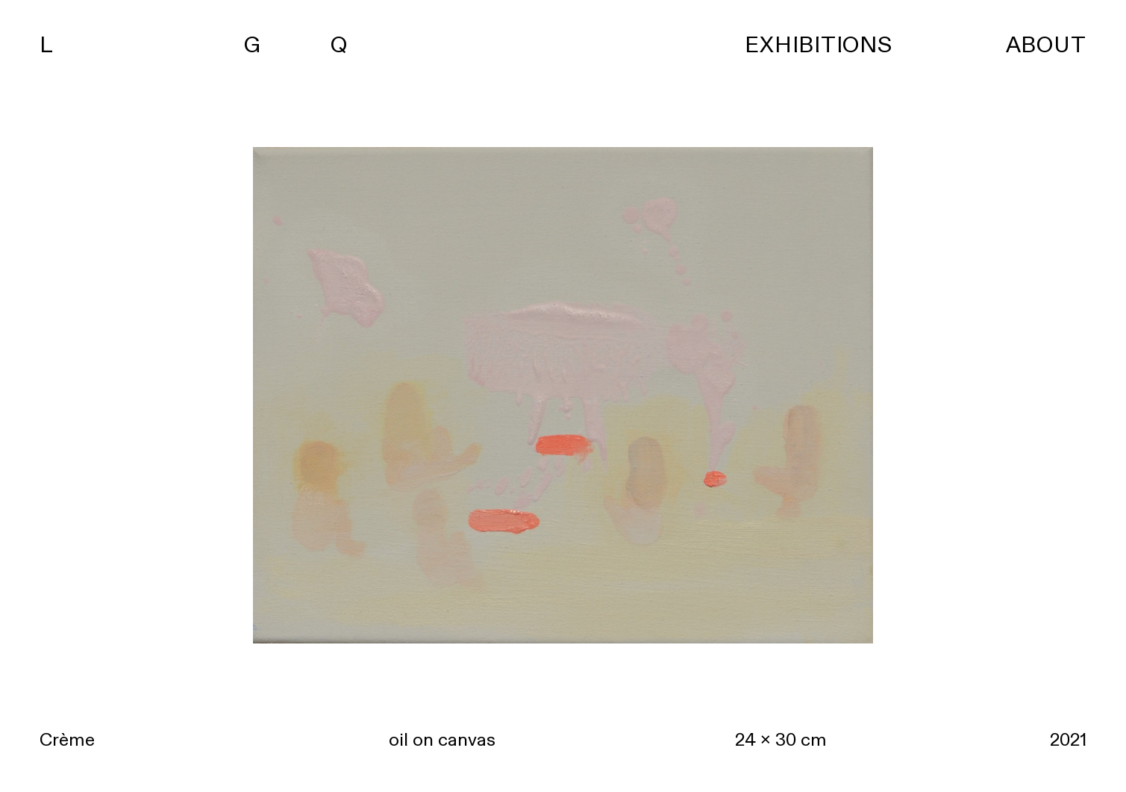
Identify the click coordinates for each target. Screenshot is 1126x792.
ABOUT (1046, 45)
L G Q (194, 45)
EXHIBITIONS (818, 45)
